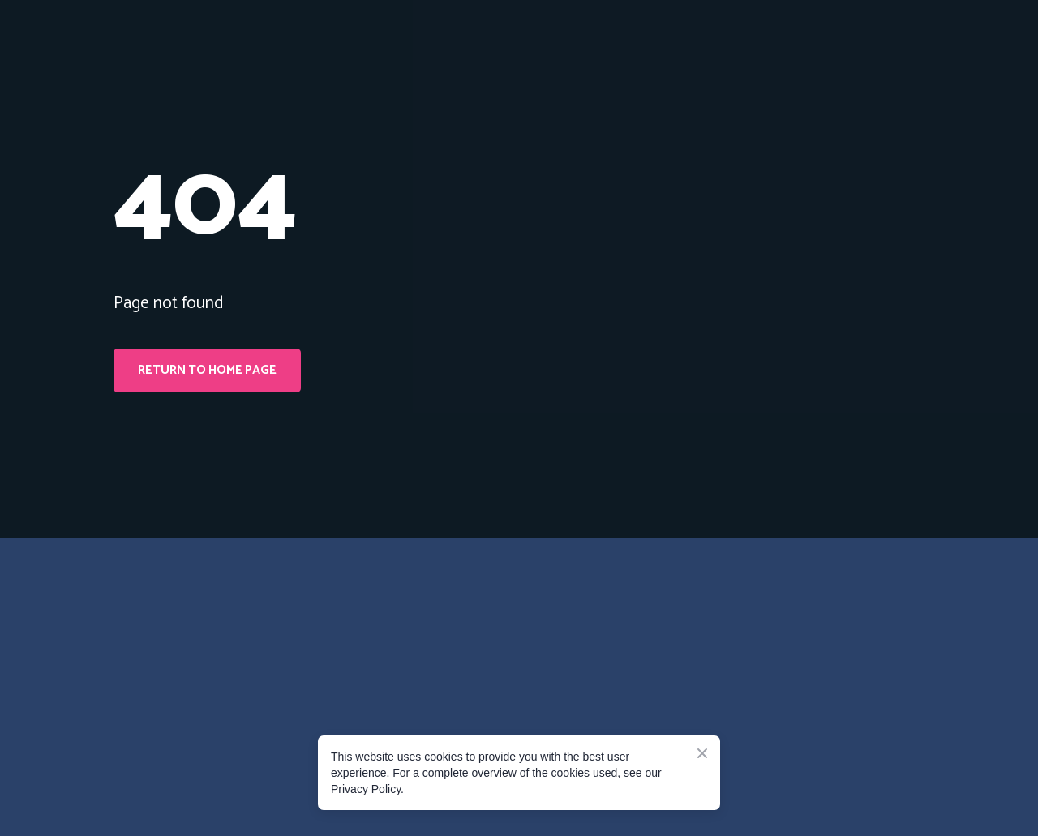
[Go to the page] (186, 623)
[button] (207, 370)
